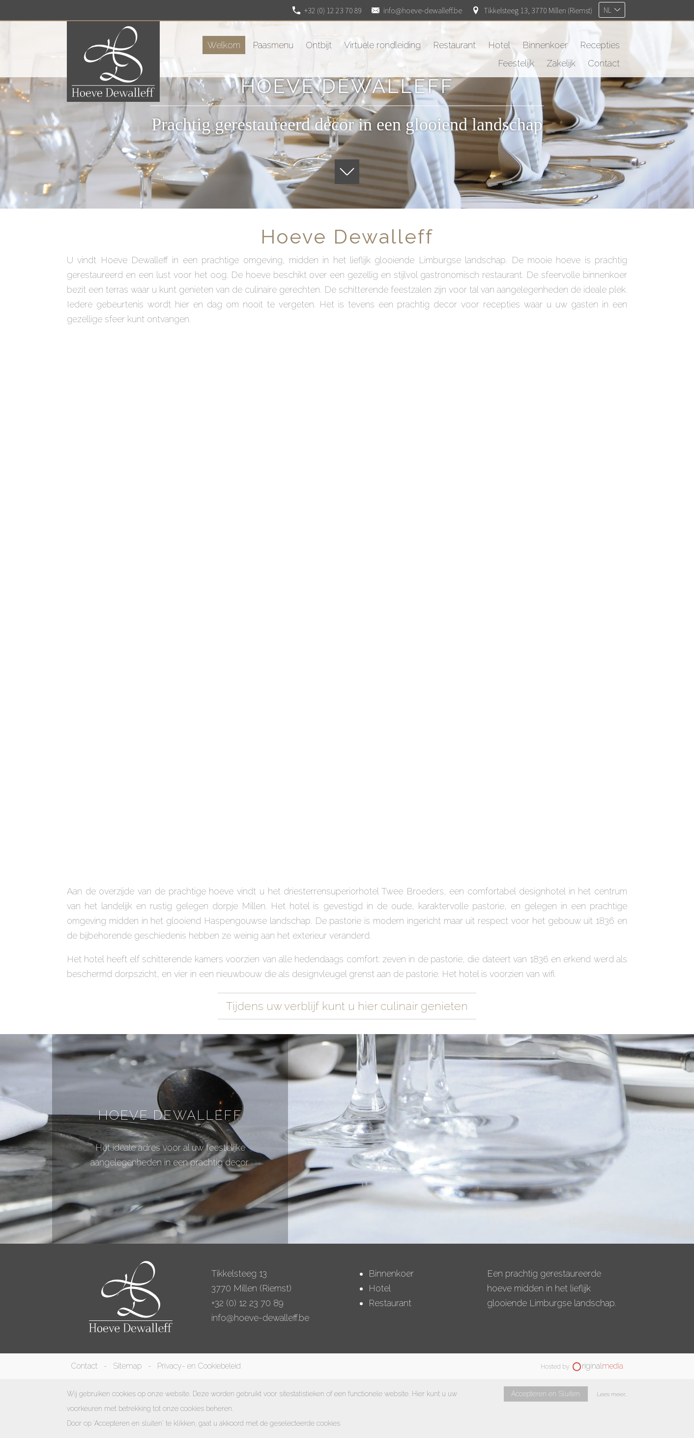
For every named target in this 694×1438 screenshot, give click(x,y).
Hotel (380, 1288)
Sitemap (127, 1366)
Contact (84, 1366)
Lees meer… (612, 1394)
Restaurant (390, 1303)
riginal (602, 1366)
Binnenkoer (391, 1273)
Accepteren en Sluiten (545, 1394)
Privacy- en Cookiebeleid (199, 1366)
